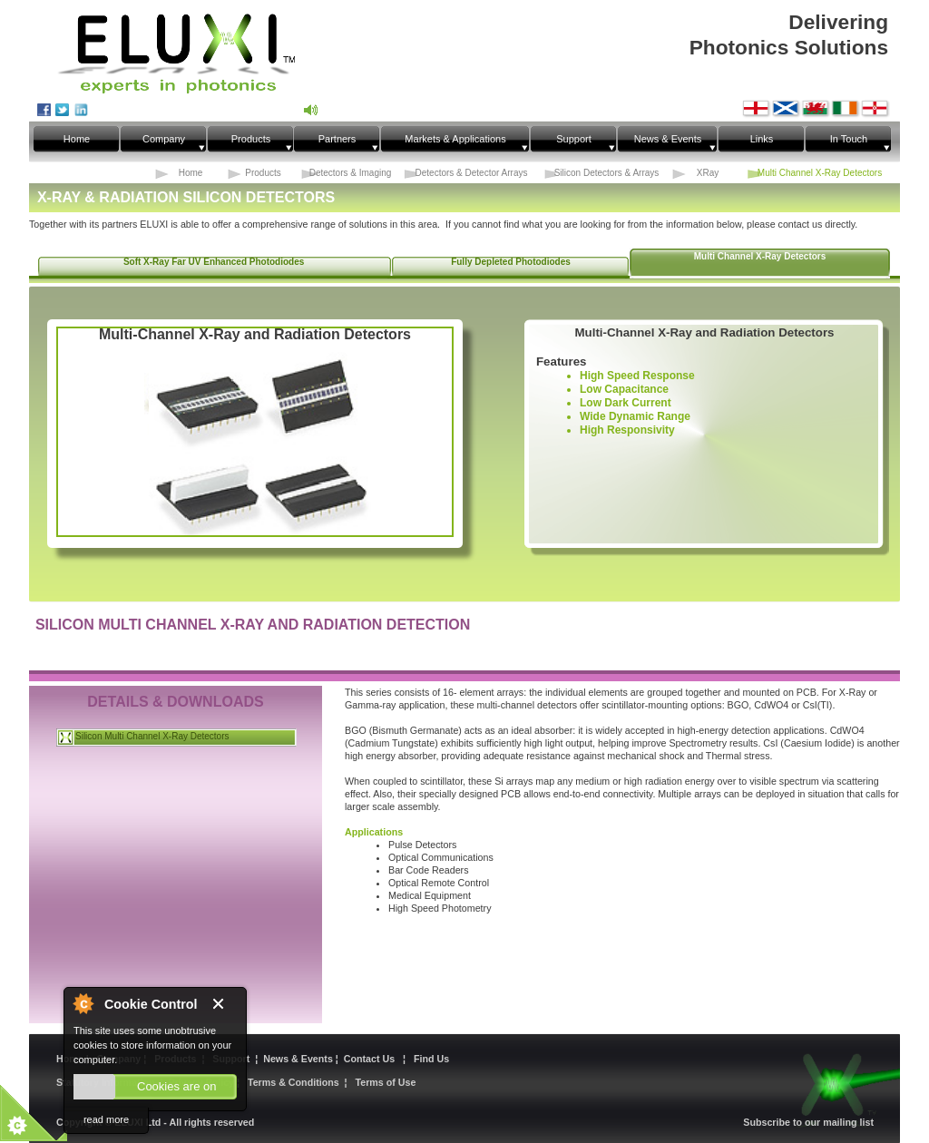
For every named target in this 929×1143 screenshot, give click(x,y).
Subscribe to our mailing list (808, 1122)
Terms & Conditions (293, 1082)
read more (106, 1119)
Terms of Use (386, 1082)
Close (224, 1004)
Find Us (431, 1058)
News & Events (299, 1058)
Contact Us (372, 1058)
